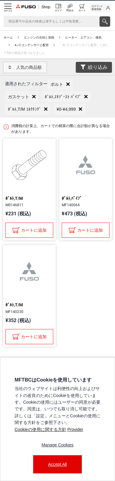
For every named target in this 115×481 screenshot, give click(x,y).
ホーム (8, 37)
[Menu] (8, 8)
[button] (60, 84)
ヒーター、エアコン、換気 (83, 37)
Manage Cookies (57, 444)
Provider (75, 429)
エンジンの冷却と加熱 (39, 37)
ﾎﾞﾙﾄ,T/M (14, 198)
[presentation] (104, 21)
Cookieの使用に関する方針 (40, 429)
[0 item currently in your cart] (82, 8)
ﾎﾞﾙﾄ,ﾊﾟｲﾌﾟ (72, 198)
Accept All (57, 464)
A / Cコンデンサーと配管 (32, 45)
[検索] (51, 21)
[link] (100, 7)
